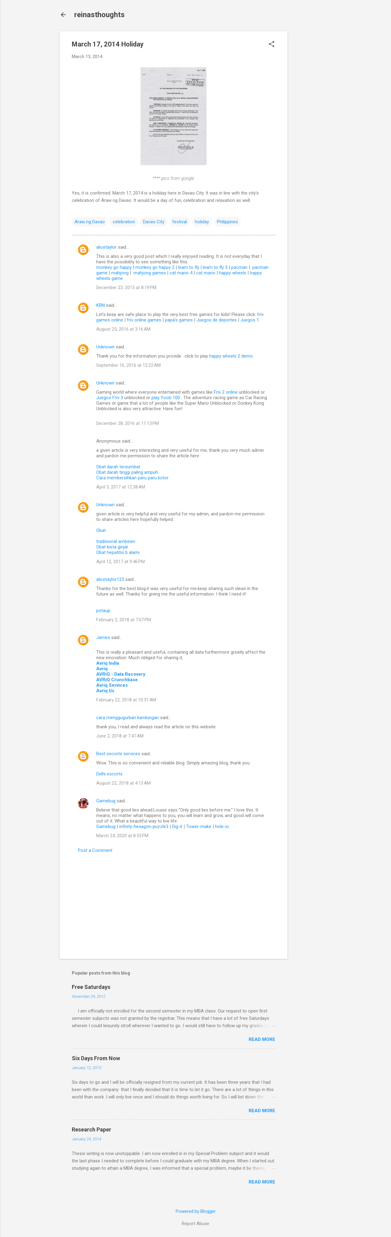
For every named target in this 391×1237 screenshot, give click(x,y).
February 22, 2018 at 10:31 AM (126, 700)
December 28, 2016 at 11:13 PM (127, 423)
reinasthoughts (99, 14)
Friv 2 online (226, 392)
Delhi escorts (109, 774)
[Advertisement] (311, 123)
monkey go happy (114, 267)
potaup (103, 610)
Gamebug (105, 801)
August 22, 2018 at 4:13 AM (123, 783)
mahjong (120, 273)
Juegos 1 (249, 320)
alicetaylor (106, 247)
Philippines (227, 222)
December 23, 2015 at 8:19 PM (126, 287)
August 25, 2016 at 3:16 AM (123, 329)
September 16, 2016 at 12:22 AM (128, 365)
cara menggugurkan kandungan (127, 717)
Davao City (153, 222)
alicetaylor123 (110, 579)
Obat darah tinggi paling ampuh (127, 472)
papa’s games (179, 320)
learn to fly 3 (215, 267)
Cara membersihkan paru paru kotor (132, 478)
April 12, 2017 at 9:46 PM (120, 561)
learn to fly (188, 267)
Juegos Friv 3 (110, 397)
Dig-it (177, 826)
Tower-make (198, 826)
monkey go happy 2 (154, 267)
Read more (262, 1039)
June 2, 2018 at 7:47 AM (120, 736)
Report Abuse (195, 1223)
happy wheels (232, 273)
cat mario (205, 273)
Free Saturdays (91, 987)
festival (179, 222)
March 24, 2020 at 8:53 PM (122, 835)
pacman (239, 267)
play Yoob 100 (166, 397)
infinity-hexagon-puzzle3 (143, 826)
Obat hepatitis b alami (118, 552)
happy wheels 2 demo (231, 356)
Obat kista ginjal (112, 547)
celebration (124, 222)
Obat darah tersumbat (118, 467)
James (103, 637)
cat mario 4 (181, 273)
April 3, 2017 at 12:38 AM (120, 487)
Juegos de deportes (216, 320)
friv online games (144, 320)
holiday (202, 222)
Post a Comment (95, 850)
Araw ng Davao (90, 222)
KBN (100, 305)
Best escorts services (118, 753)
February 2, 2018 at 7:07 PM (123, 619)
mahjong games (149, 273)
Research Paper (91, 1129)
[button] (271, 44)
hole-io (222, 826)
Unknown (105, 347)
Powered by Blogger (196, 1211)
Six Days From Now (96, 1058)
